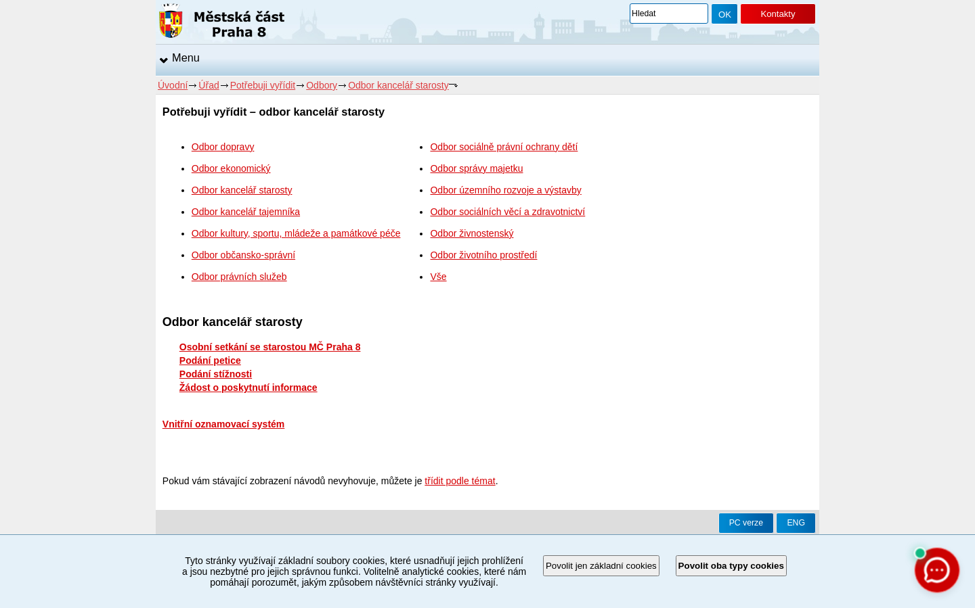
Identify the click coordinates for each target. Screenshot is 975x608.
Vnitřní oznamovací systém (223, 424)
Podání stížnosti (215, 374)
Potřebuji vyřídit (262, 85)
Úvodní (173, 85)
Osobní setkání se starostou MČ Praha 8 (270, 347)
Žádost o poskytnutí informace (248, 387)
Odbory (321, 85)
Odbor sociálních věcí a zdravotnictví (507, 211)
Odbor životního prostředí (483, 255)
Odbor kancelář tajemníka (246, 211)
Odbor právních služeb (239, 276)
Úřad (208, 85)
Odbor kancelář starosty (398, 85)
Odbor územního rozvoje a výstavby (505, 190)
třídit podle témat (460, 480)
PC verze (746, 523)
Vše (438, 276)
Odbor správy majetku (476, 168)
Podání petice (210, 360)
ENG (796, 523)
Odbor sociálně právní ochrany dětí (504, 146)
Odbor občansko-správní (243, 255)
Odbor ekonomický (231, 168)
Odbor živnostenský (471, 233)
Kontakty (777, 14)
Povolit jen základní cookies (601, 566)
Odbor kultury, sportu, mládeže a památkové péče (296, 233)
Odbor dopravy (223, 146)
